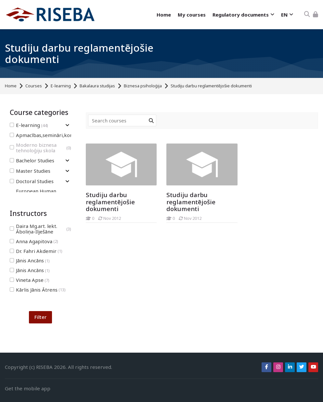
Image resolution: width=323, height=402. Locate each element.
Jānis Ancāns (30, 260)
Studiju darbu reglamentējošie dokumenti (211, 86)
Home (11, 86)
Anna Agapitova (34, 241)
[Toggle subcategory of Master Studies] (67, 171)
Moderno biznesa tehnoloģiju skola (40, 147)
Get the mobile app (27, 388)
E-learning (61, 86)
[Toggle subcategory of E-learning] (67, 125)
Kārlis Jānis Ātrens (38, 290)
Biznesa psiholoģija (143, 86)
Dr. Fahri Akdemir (36, 251)
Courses (33, 86)
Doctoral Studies (32, 181)
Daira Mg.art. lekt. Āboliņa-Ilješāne (40, 228)
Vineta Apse (29, 280)
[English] (286, 15)
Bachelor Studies (32, 160)
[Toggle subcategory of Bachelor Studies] (67, 160)
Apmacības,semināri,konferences (54, 135)
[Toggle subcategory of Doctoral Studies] (67, 181)
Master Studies (30, 171)
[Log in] (315, 14)
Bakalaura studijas (97, 86)
